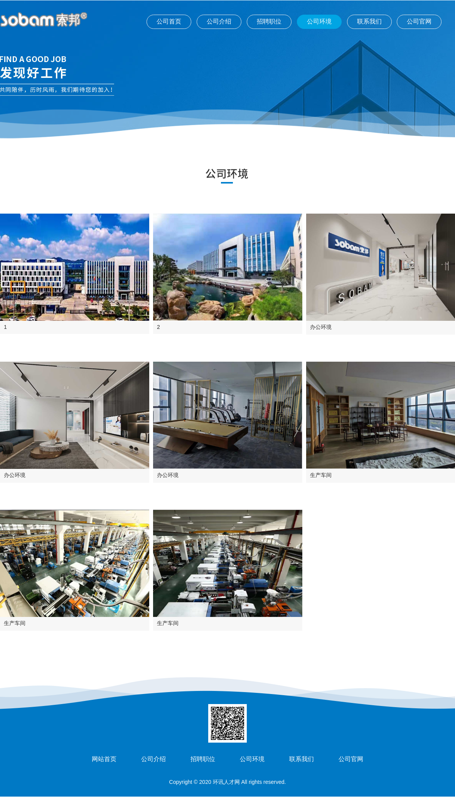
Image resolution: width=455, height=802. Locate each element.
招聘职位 (269, 21)
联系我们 (369, 21)
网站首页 (104, 759)
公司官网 (419, 21)
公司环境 (319, 21)
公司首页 (169, 21)
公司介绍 (219, 21)
